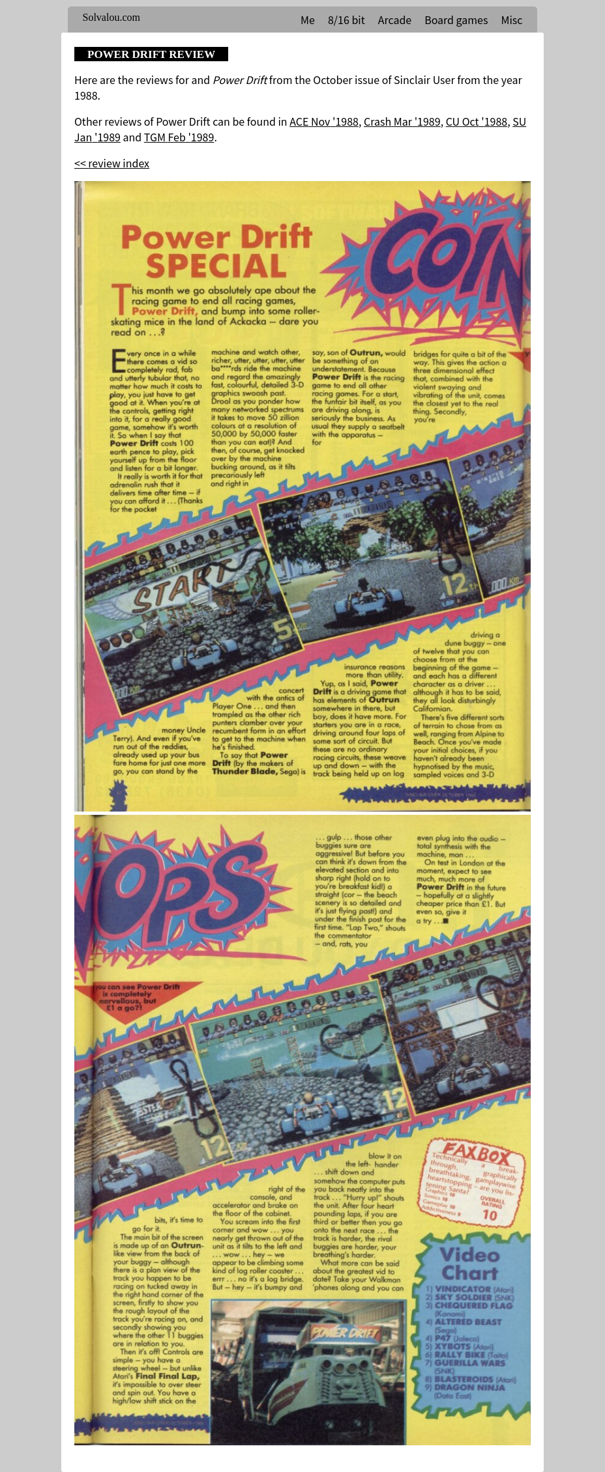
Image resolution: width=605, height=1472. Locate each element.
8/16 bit (346, 19)
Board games (456, 19)
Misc (511, 19)
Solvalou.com (111, 17)
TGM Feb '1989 (179, 137)
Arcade (394, 19)
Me (308, 19)
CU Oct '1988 (476, 121)
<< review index (111, 163)
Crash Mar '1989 (402, 121)
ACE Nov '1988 (324, 121)
